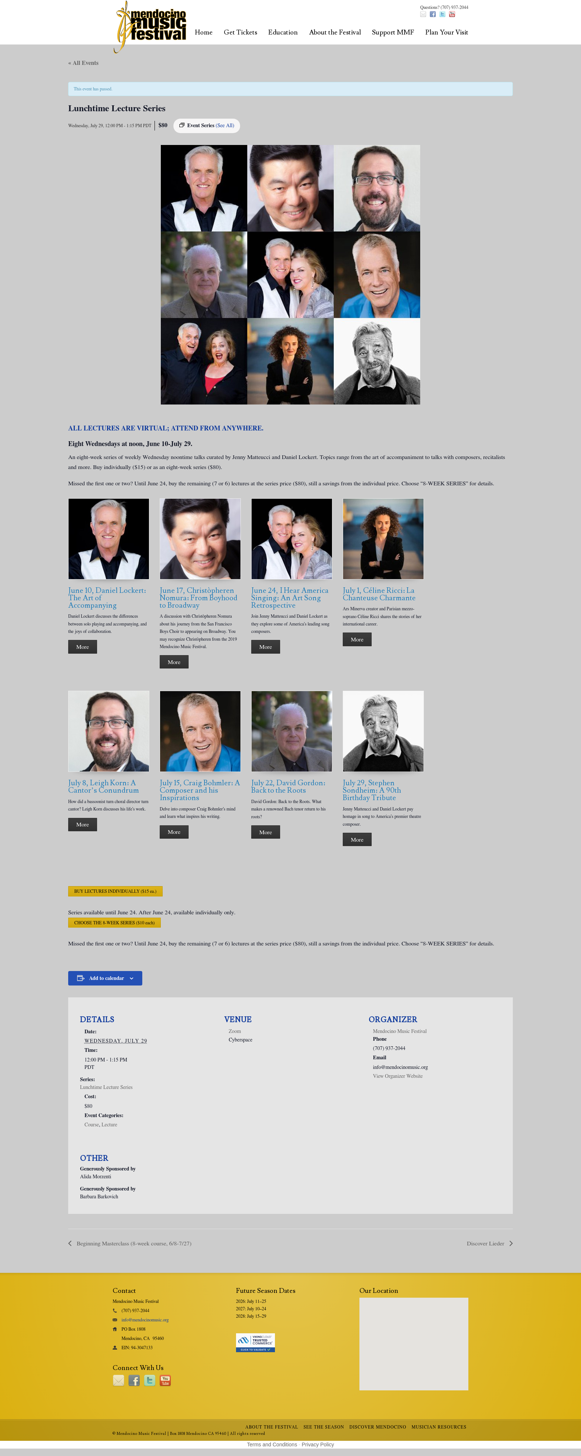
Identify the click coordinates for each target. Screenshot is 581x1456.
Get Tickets (240, 32)
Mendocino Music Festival (400, 1031)
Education (283, 32)
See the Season (323, 1427)
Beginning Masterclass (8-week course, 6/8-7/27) (133, 1244)
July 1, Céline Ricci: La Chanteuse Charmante (379, 594)
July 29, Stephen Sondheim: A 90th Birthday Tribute (372, 790)
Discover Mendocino (377, 1427)
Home (204, 32)
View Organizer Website (398, 1076)
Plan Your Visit (446, 32)
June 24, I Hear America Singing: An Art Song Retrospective (290, 598)
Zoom (235, 1031)
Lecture (109, 1125)
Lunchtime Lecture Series (106, 1087)
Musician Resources (439, 1427)
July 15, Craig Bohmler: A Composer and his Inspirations (200, 790)
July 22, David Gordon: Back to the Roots (288, 786)
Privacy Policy (318, 1444)
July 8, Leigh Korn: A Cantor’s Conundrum (103, 786)
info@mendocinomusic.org (145, 1320)
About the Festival (335, 32)
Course (91, 1125)
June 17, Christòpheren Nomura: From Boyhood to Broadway (199, 598)
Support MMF (393, 32)
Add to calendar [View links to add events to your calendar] (106, 978)
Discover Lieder (486, 1244)
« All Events (83, 63)
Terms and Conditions (272, 1444)
